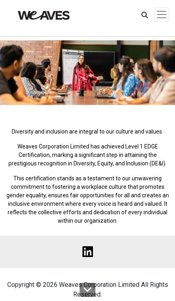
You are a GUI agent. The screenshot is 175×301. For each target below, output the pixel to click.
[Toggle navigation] (161, 14)
